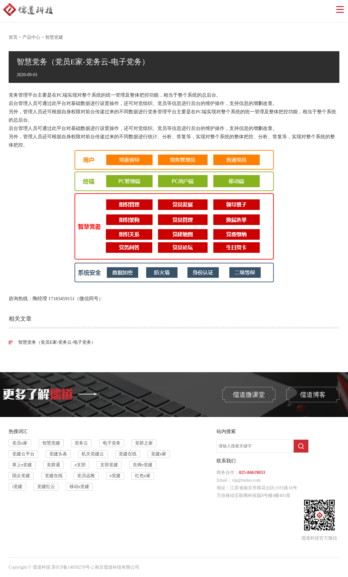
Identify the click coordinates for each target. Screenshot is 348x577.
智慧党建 (54, 37)
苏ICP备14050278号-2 (72, 567)
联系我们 (226, 460)
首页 (13, 37)
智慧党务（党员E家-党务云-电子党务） (57, 342)
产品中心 (31, 37)
